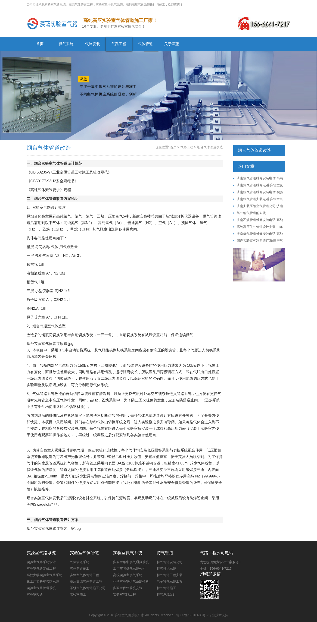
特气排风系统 (166, 568)
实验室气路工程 (124, 594)
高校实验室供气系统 (127, 575)
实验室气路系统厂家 (129, 615)
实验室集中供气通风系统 (131, 562)
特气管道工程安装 (170, 575)
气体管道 (145, 44)
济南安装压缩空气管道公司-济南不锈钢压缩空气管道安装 (258, 206)
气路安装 (92, 44)
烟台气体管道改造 (210, 147)
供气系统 (66, 44)
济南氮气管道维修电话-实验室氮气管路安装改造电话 (258, 185)
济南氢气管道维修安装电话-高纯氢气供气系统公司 (258, 178)
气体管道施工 (79, 568)
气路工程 (119, 44)
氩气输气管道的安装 (251, 213)
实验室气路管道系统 (41, 588)
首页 (40, 44)
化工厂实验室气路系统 (43, 581)
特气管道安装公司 (170, 562)
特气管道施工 (166, 588)
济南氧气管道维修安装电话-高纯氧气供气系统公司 (258, 234)
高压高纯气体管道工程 (86, 581)
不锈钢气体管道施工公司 (88, 588)
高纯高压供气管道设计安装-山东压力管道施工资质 (258, 227)
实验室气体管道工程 (84, 575)
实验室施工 (78, 594)
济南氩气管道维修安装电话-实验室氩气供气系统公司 (258, 192)
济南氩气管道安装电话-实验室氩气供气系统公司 (258, 199)
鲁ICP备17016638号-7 (192, 615)
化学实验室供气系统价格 (131, 581)
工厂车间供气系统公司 (129, 568)
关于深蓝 (171, 44)
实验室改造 (35, 594)
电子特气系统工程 (170, 581)
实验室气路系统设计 (41, 562)
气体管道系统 (79, 562)
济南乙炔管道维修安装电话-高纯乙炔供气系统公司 (258, 220)
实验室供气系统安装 (127, 588)
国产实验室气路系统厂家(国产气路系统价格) (258, 241)
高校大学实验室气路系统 (44, 575)
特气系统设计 (166, 594)
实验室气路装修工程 (41, 568)
